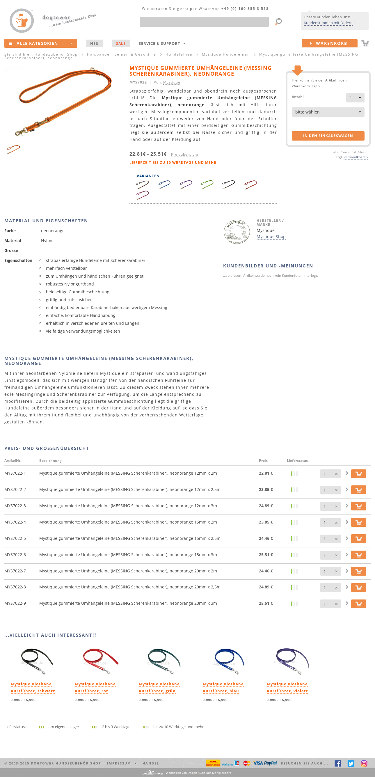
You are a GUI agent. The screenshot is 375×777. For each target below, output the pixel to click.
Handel (151, 763)
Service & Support (162, 43)
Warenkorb (334, 43)
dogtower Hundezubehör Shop (66, 763)
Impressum (122, 763)
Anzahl (298, 96)
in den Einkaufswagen (328, 135)
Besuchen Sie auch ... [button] (304, 763)
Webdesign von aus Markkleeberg (198, 773)
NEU (94, 43)
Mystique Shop (271, 236)
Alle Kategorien (41, 43)
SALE (121, 43)
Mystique (171, 82)
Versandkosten (356, 157)
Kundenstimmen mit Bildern (328, 22)
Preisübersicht (184, 154)
